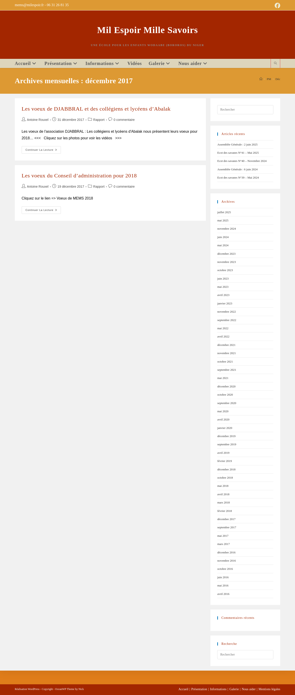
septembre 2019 (226, 444)
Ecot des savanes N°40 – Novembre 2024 (242, 161)
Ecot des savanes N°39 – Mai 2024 (238, 177)
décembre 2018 (226, 469)
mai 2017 (222, 535)
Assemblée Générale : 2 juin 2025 (237, 144)
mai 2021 (222, 378)
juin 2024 (222, 237)
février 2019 (224, 461)
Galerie (234, 689)
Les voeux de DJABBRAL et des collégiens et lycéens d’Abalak (96, 109)
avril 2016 (223, 594)
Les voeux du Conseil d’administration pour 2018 (79, 176)
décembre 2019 (226, 436)
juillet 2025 (224, 212)
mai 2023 (222, 286)
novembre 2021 (226, 353)
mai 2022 (222, 328)
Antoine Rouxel (38, 120)
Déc (277, 79)
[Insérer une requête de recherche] (245, 109)
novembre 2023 (226, 262)
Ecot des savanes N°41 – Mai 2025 (238, 152)
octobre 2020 (225, 394)
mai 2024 (222, 245)
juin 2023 (222, 278)
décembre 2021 (226, 345)
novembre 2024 (226, 228)
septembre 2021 (226, 369)
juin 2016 (222, 577)
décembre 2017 (226, 519)
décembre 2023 (226, 253)
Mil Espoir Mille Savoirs (147, 30)
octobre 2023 (225, 270)
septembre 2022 (226, 320)
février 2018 (224, 511)
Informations (218, 689)
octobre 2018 (225, 477)
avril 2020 (223, 419)
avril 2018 (223, 494)
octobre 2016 (225, 569)
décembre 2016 (226, 552)
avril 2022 (223, 336)
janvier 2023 (224, 303)
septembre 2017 (226, 527)
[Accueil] (260, 79)
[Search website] (275, 63)
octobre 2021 (225, 361)
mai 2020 (222, 411)
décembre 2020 (226, 386)
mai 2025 (222, 220)
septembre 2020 (226, 403)
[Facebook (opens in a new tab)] (276, 5)
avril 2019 (223, 452)
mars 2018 (223, 502)
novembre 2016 (226, 560)
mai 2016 (222, 585)
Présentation (199, 689)
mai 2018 (222, 486)
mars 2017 (223, 544)
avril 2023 (223, 295)
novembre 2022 (226, 311)
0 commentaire (124, 120)
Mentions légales (269, 689)
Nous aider (249, 689)
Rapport (99, 120)
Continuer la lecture (43, 148)
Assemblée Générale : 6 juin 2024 (237, 169)
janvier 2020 (224, 428)
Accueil (184, 689)
